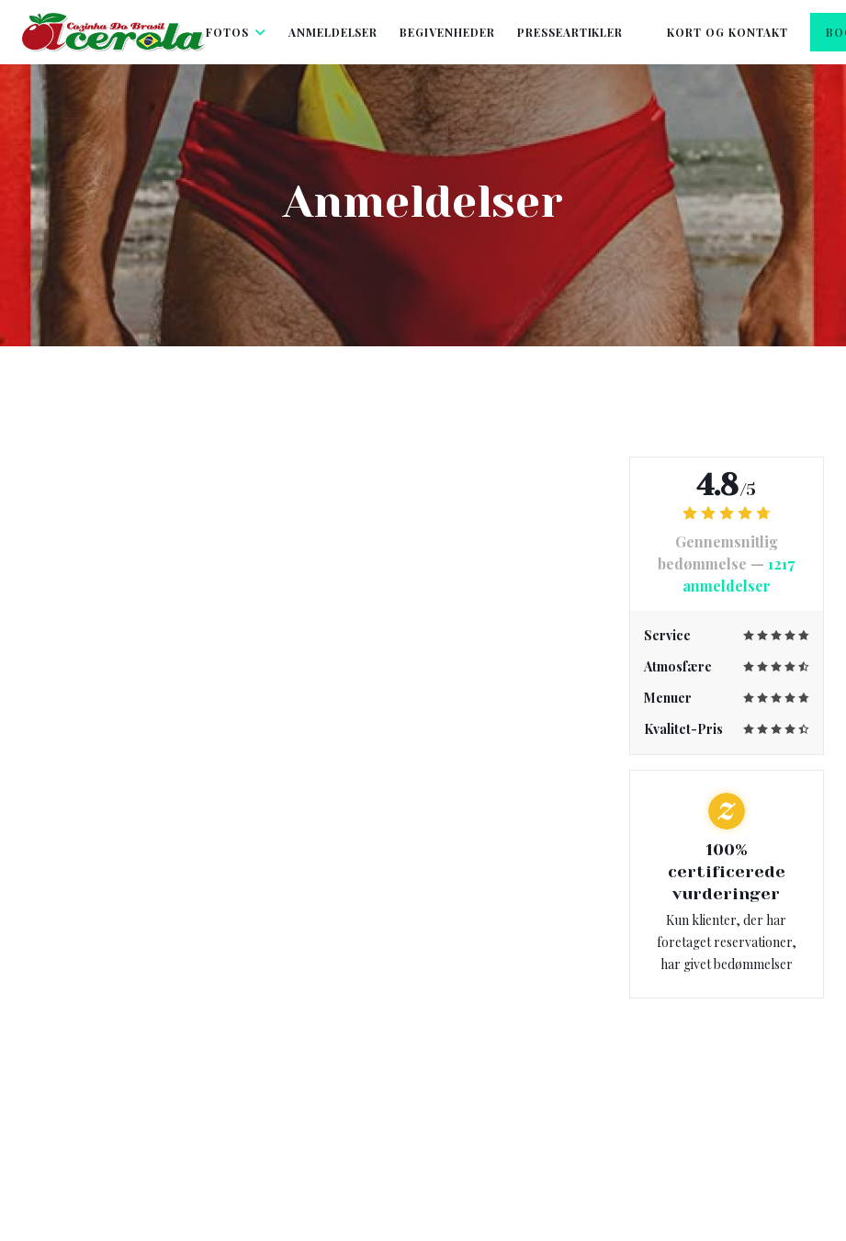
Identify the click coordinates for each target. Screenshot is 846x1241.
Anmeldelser (333, 32)
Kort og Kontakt (727, 32)
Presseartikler (570, 32)
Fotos (236, 32)
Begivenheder (447, 32)
